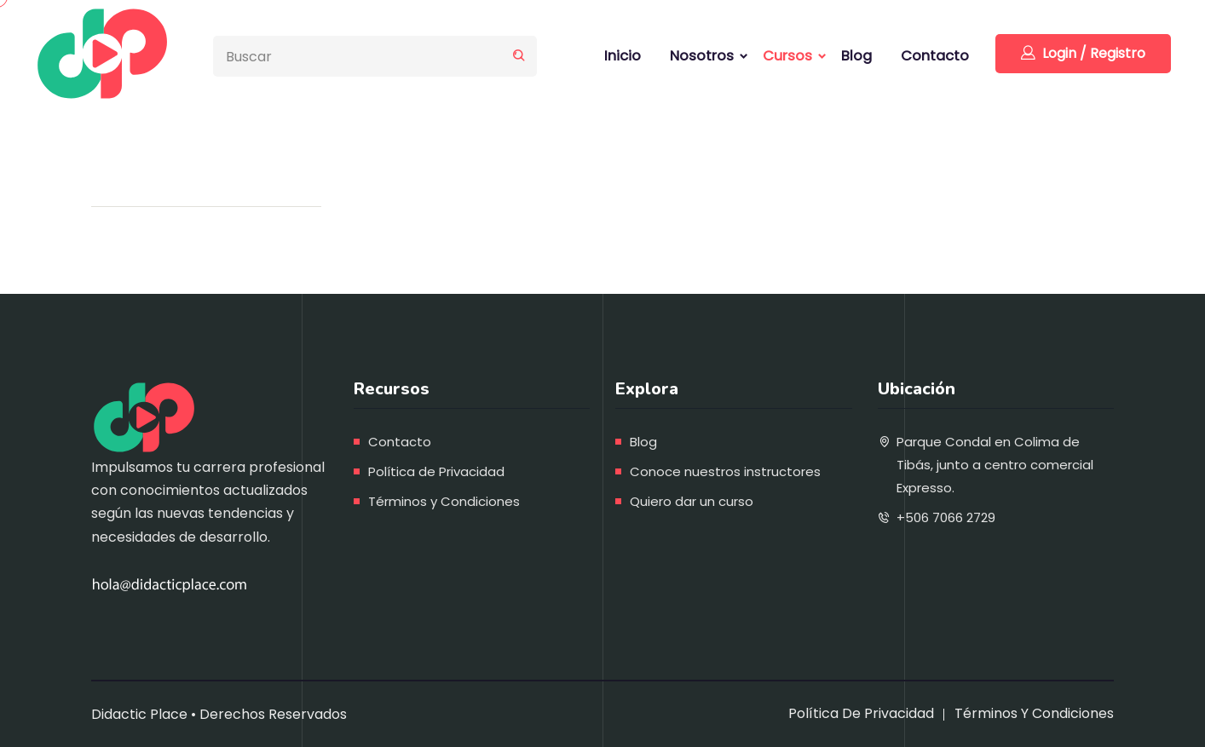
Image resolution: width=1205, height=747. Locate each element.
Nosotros (702, 56)
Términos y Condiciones (444, 501)
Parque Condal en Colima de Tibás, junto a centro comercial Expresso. (995, 465)
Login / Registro (1083, 53)
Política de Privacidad (436, 471)
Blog (856, 56)
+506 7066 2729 (946, 517)
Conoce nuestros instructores (725, 471)
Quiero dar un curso (691, 501)
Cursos (787, 56)
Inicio (622, 56)
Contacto (935, 56)
